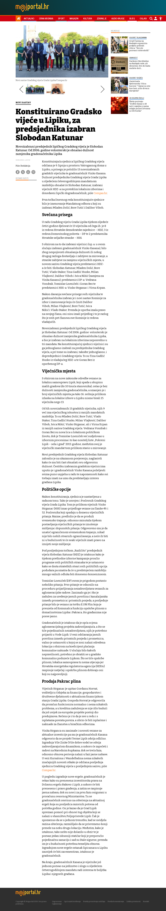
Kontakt (147, 901)
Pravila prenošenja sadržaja (95, 901)
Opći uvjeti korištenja (73, 901)
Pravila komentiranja (117, 901)
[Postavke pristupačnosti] (161, 18)
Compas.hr (100, 193)
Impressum (57, 901)
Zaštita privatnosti (134, 901)
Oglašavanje (58, 904)
